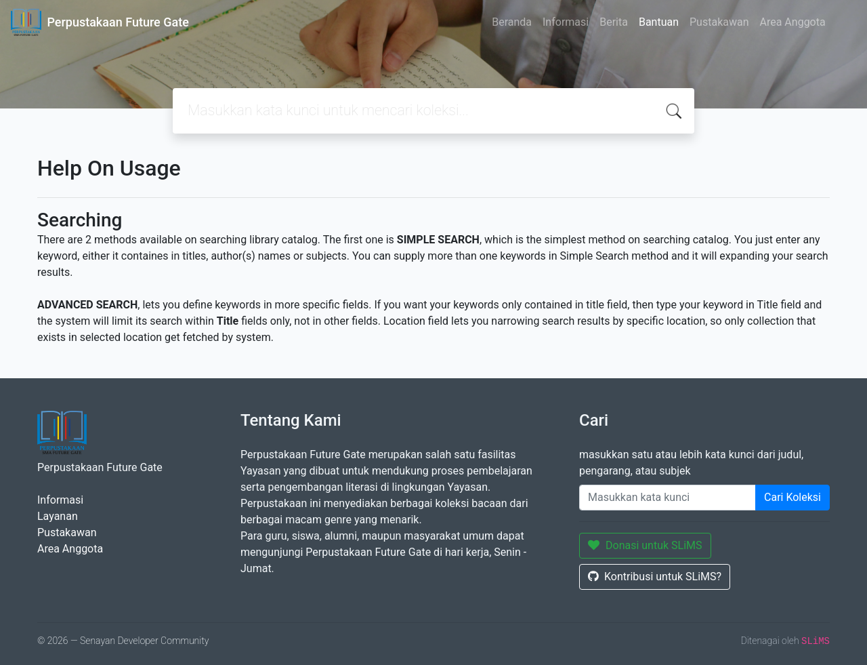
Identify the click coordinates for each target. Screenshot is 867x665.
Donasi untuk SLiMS (645, 545)
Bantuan (659, 22)
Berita (613, 22)
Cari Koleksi (792, 497)
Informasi (566, 22)
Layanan (57, 516)
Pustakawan (719, 22)
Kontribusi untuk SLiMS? (654, 576)
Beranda (512, 22)
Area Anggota (793, 22)
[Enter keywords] (667, 497)
